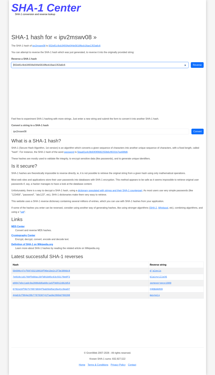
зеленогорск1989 (160, 283)
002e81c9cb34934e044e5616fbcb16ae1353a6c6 (74, 45)
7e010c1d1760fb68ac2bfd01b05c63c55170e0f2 (41, 277)
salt (22, 212)
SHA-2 (153, 208)
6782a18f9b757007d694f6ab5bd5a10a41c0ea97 (41, 289)
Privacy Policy (118, 365)
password (69, 152)
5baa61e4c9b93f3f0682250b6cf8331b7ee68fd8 (102, 152)
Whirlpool (163, 208)
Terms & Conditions (98, 365)
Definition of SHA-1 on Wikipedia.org (32, 244)
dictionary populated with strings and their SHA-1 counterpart (110, 190)
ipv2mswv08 (39, 45)
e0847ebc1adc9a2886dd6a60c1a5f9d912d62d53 (41, 283)
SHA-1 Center (46, 8)
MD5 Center (18, 226)
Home (82, 365)
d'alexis (155, 271)
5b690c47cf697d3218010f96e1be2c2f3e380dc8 (41, 271)
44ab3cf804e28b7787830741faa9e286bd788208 (41, 295)
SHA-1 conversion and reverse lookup (35, 14)
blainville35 (158, 277)
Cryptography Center (23, 235)
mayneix (155, 295)
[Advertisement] (107, 24)
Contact (132, 365)
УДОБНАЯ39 (156, 289)
